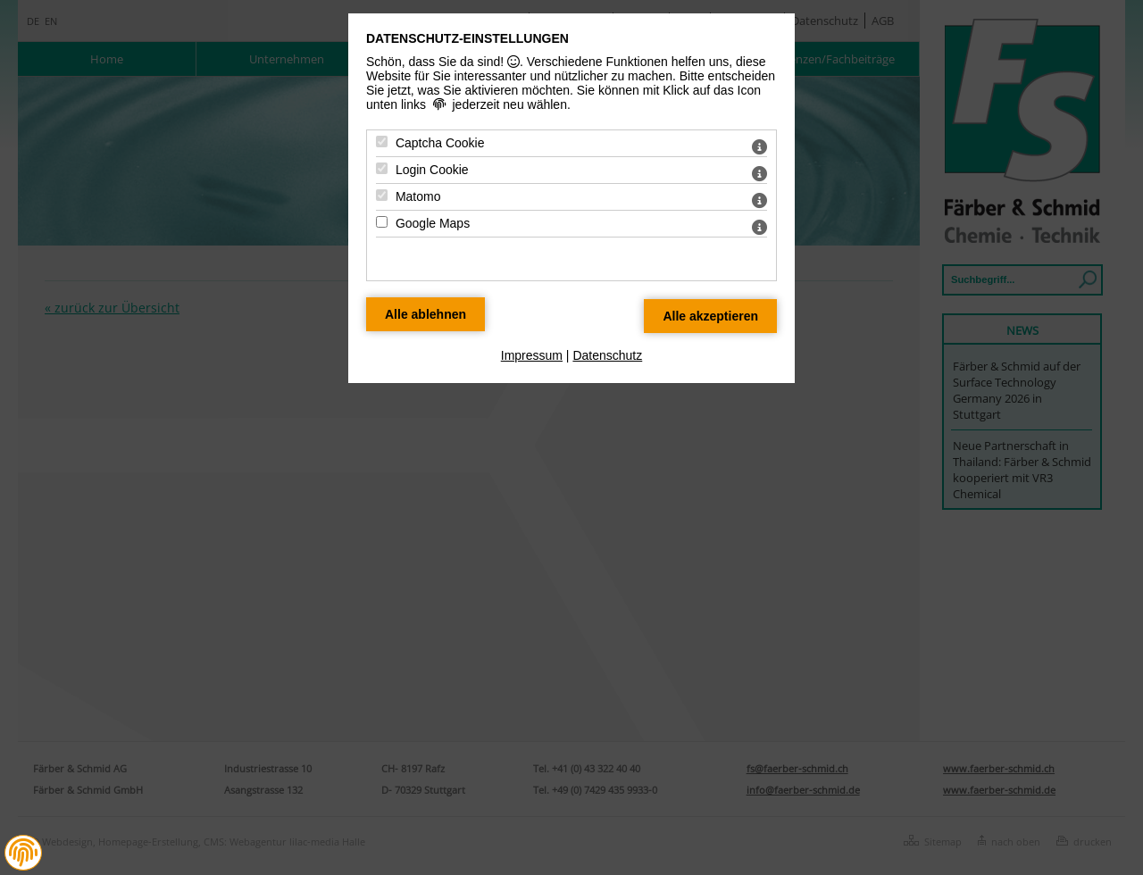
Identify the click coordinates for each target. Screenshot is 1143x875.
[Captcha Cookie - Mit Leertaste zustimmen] (382, 141)
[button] (23, 852)
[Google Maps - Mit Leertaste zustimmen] (382, 222)
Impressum (532, 355)
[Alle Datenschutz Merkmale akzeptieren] (710, 316)
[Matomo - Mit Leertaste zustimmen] (382, 195)
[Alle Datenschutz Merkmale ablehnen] (425, 314)
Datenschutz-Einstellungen (467, 38)
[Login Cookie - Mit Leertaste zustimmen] (382, 168)
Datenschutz (607, 355)
